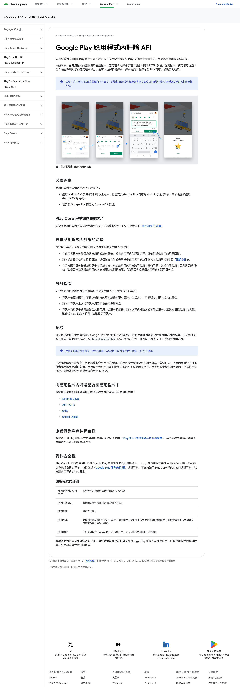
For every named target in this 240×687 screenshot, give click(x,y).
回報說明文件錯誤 (217, 682)
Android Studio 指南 (187, 677)
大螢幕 (116, 677)
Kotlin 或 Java (70, 399)
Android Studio (225, 3)
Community (133, 3)
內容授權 (90, 561)
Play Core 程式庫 (151, 226)
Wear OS (117, 682)
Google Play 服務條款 (109, 467)
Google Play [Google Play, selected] (107, 3)
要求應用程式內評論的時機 (148, 81)
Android (53, 677)
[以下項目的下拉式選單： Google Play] (118, 4)
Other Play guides (42, 16)
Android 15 (150, 677)
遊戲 (83, 677)
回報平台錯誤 (215, 677)
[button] (20, 29)
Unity (65, 411)
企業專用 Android (58, 682)
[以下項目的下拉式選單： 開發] (91, 4)
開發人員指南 (183, 682)
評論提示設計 (174, 81)
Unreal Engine (70, 417)
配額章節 (181, 259)
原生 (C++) (68, 405)
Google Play (13, 16)
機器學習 (85, 682)
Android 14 (150, 682)
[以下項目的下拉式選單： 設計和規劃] (73, 4)
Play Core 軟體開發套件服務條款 (142, 438)
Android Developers (65, 35)
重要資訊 (39, 3)
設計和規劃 (63, 3)
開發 (84, 3)
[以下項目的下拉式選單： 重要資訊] (48, 4)
